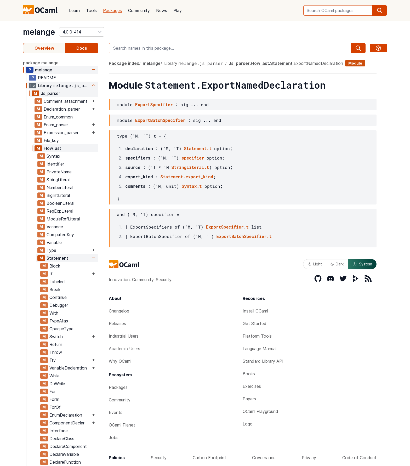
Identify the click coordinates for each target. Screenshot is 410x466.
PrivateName (59, 171)
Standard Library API (263, 361)
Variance (55, 226)
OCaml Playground (260, 411)
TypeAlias (58, 320)
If (51, 273)
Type (51, 250)
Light (315, 264)
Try (52, 360)
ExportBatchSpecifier (160, 120)
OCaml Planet (122, 425)
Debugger (58, 305)
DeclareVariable (64, 454)
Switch (56, 336)
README (47, 77)
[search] (379, 10)
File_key (51, 140)
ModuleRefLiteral (63, 218)
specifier (192, 158)
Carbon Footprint (209, 457)
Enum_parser (56, 124)
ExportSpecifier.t (227, 227)
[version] (81, 32)
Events (115, 412)
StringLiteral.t (190, 167)
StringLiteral (58, 179)
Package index (124, 63)
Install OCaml (255, 311)
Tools (91, 10)
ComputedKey (60, 234)
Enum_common (58, 117)
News (161, 10)
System (362, 264)
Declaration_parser (62, 109)
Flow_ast (52, 148)
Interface (58, 430)
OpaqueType (61, 328)
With (53, 313)
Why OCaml (120, 361)
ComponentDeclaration (70, 422)
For (52, 391)
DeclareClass (61, 438)
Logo (248, 424)
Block (54, 266)
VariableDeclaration (68, 368)
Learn (74, 10)
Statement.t (198, 148)
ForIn (54, 399)
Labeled (57, 281)
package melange (41, 62)
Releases (117, 323)
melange (39, 32)
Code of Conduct (359, 457)
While (54, 375)
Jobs (113, 437)
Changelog (119, 311)
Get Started (254, 323)
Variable (54, 242)
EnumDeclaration (65, 415)
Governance (264, 457)
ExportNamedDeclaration (318, 63)
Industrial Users (124, 336)
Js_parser (50, 93)
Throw (55, 352)
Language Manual (259, 348)
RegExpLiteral (60, 211)
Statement (57, 258)
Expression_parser (61, 132)
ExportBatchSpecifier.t (244, 236)
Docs (81, 48)
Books (249, 373)
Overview (44, 48)
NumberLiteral (60, 187)
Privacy (309, 457)
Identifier (55, 164)
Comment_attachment (65, 101)
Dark (337, 264)
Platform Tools (257, 336)
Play (177, 10)
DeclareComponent (68, 446)
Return (55, 344)
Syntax (53, 156)
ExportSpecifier (154, 104)
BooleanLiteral (60, 203)
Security (159, 457)
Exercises (252, 386)
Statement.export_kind (187, 176)
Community (139, 10)
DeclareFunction (65, 462)
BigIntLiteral (58, 195)
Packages (112, 10)
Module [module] (355, 63)
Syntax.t (192, 186)
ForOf (55, 407)
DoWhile (57, 383)
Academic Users (124, 348)
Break (54, 289)
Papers (249, 398)
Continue (58, 297)
